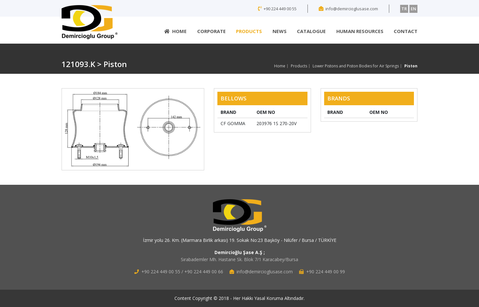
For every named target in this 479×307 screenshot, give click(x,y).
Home (279, 66)
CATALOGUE (311, 31)
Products (299, 66)
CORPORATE (211, 31)
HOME (175, 31)
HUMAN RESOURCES (359, 31)
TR (404, 9)
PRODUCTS (249, 31)
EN (413, 9)
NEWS (280, 31)
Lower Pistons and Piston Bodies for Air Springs (356, 66)
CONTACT (405, 31)
